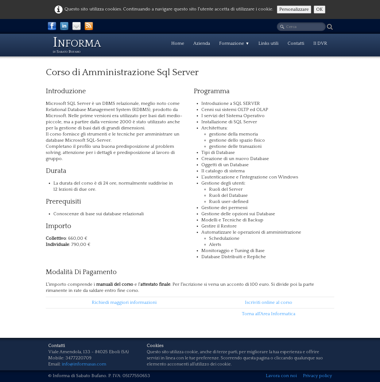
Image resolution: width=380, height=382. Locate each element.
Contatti (296, 43)
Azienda (201, 43)
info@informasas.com (84, 364)
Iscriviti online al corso (268, 302)
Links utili (268, 43)
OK (319, 9)
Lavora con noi (281, 375)
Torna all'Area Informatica (268, 313)
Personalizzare (294, 9)
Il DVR (320, 43)
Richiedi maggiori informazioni (124, 302)
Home (177, 43)
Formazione (234, 43)
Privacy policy (317, 375)
